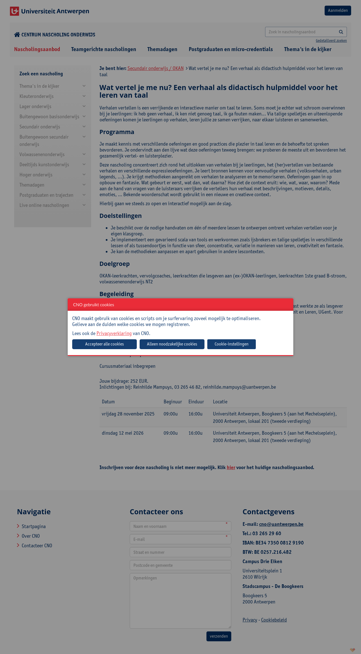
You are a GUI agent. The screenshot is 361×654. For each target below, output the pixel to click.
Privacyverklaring (114, 333)
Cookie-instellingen (231, 344)
